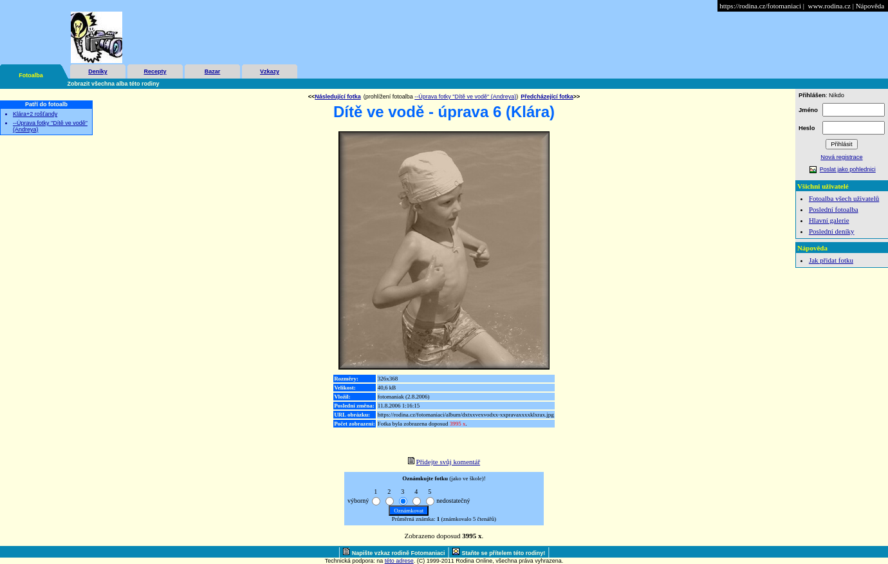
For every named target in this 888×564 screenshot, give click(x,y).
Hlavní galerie (829, 220)
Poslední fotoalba (833, 209)
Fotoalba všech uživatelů (844, 198)
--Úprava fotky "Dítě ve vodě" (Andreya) (465, 96)
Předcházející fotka (547, 96)
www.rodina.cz (829, 6)
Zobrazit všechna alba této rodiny (114, 83)
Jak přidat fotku (831, 260)
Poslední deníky (832, 231)
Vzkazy (269, 71)
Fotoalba (31, 75)
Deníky (97, 71)
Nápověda (870, 6)
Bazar (213, 71)
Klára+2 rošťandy (35, 114)
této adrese (399, 561)
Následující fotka (338, 96)
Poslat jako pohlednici (848, 169)
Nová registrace (841, 157)
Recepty (154, 71)
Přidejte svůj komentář (448, 461)
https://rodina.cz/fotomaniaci (760, 6)
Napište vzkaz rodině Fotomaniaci (398, 553)
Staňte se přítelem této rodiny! (504, 553)
